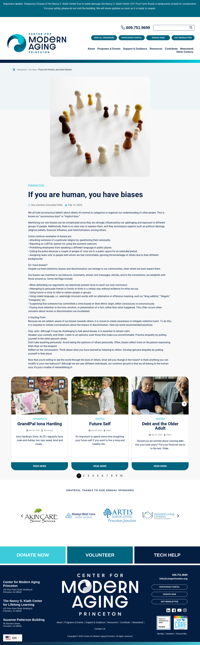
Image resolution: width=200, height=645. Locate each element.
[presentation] (184, 403)
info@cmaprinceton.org (173, 578)
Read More (39, 466)
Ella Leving (48, 430)
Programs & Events (109, 48)
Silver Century (184, 52)
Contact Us (100, 629)
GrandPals (39, 418)
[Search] (174, 28)
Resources (156, 48)
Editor (108, 430)
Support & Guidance (135, 48)
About (91, 48)
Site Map (160, 634)
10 (121, 475)
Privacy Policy (181, 634)
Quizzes (100, 418)
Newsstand (186, 48)
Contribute (171, 48)
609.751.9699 (138, 27)
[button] (22, 516)
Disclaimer (170, 634)
